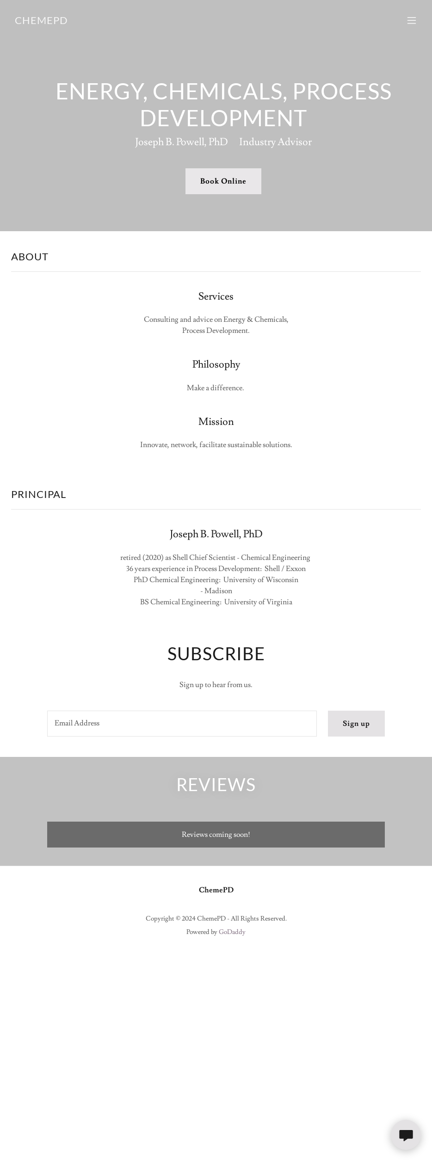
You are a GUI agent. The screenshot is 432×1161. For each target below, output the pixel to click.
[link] (41, 21)
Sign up (356, 723)
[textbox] (182, 724)
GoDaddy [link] (232, 932)
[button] (411, 20)
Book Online (223, 181)
